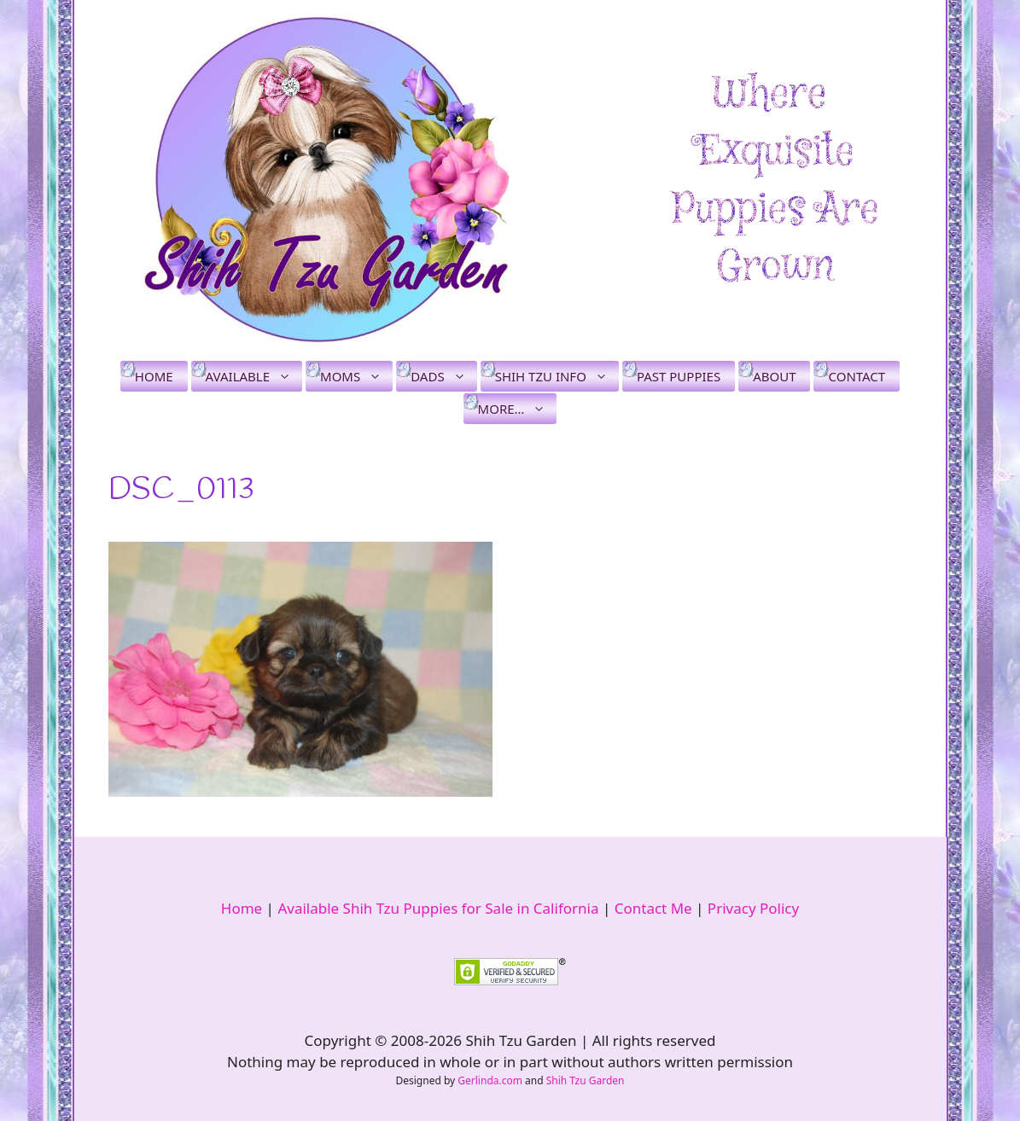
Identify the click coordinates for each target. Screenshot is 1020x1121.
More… (517, 408)
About (774, 376)
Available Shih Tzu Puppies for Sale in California (437, 908)
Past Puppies (678, 376)
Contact (856, 376)
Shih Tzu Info (557, 376)
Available (254, 376)
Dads (443, 376)
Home (154, 376)
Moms (356, 376)
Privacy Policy (753, 908)
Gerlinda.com (490, 1080)
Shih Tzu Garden (585, 1080)
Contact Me (653, 908)
